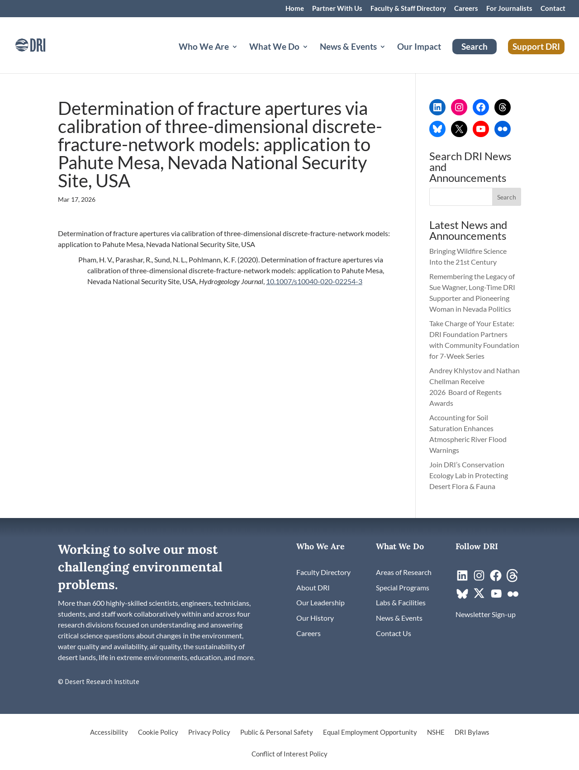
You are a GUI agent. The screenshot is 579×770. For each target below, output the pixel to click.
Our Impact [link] (419, 47)
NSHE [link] (436, 732)
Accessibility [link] (109, 732)
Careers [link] (466, 8)
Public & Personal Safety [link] (276, 732)
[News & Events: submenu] (390, 57)
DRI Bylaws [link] (472, 732)
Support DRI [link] (536, 46)
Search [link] (474, 46)
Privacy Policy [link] (209, 732)
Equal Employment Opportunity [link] (370, 732)
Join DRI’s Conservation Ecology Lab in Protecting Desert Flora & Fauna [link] (468, 475)
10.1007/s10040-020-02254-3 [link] (314, 281)
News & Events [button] (348, 47)
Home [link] (294, 8)
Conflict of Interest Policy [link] (289, 754)
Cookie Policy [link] (158, 732)
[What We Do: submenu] (312, 57)
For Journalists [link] (509, 8)
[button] (506, 197)
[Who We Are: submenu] (242, 57)
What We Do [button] (274, 47)
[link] (43, 44)
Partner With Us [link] (337, 8)
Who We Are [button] (204, 47)
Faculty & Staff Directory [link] (408, 8)
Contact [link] (553, 8)
